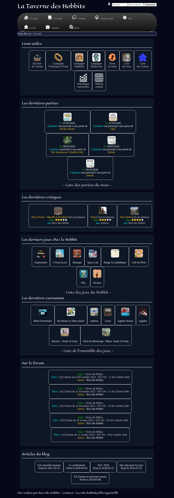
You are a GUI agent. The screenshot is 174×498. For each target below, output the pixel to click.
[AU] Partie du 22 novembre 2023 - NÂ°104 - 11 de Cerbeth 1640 (94, 391)
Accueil (37, 33)
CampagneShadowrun (96, 63)
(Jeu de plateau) (58, 215)
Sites (74, 27)
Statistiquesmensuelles (83, 83)
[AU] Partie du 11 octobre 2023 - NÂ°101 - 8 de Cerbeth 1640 (94, 434)
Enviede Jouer (112, 63)
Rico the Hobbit (60, 223)
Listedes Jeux (126, 63)
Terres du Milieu (94, 374)
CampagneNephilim (79, 63)
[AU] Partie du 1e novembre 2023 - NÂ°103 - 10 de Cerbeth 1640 (94, 405)
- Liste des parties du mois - (87, 185)
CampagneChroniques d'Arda (58, 63)
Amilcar (104, 223)
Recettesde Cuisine (37, 63)
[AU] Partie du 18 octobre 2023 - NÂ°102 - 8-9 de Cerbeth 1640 (94, 420)
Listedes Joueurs (143, 63)
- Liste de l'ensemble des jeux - (87, 350)
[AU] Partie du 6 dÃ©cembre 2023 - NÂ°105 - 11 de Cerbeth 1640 (94, 377)
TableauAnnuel (99, 83)
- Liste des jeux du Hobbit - (87, 292)
